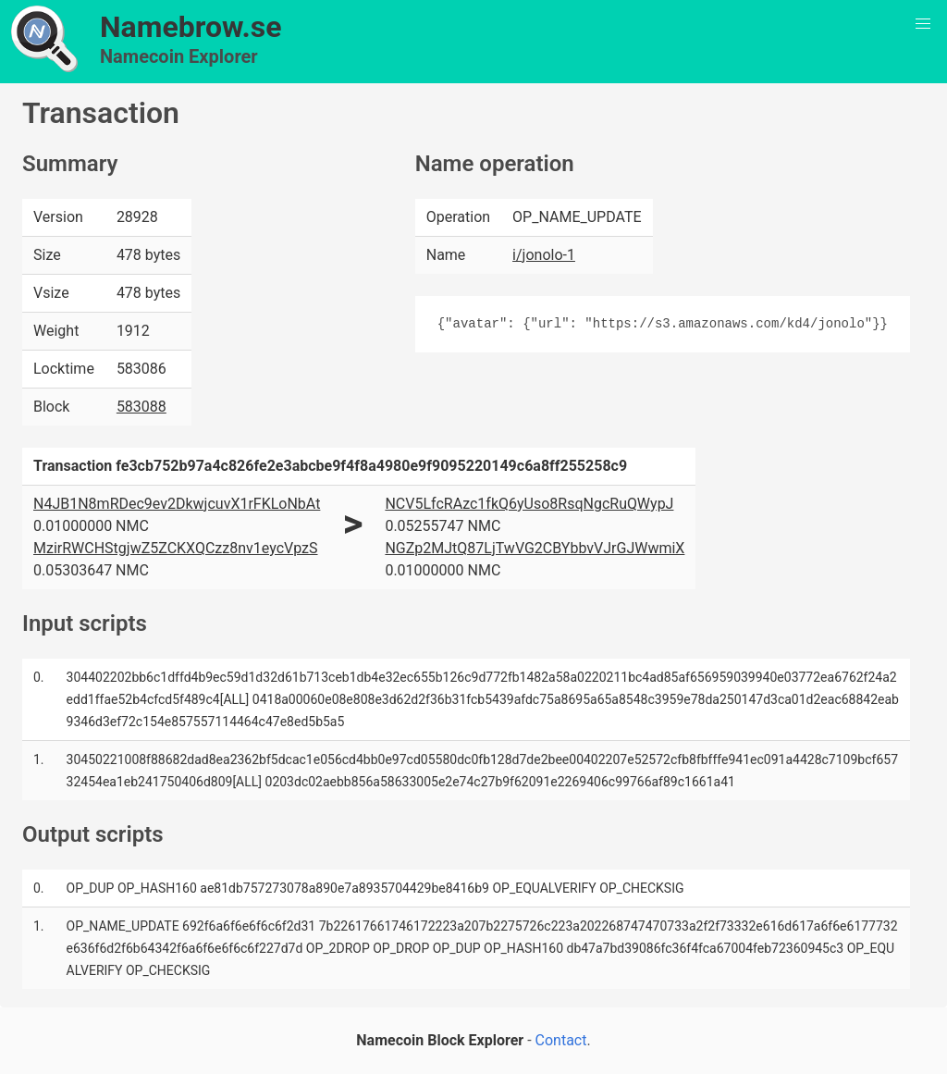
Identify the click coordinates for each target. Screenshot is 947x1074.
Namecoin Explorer (179, 56)
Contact (561, 1040)
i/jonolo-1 (543, 255)
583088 (141, 406)
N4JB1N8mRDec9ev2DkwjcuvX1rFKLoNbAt (176, 503)
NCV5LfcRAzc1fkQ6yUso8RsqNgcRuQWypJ (529, 503)
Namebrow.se (191, 26)
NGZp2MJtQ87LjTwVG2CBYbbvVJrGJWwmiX (534, 548)
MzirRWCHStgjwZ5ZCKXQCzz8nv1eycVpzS (175, 548)
